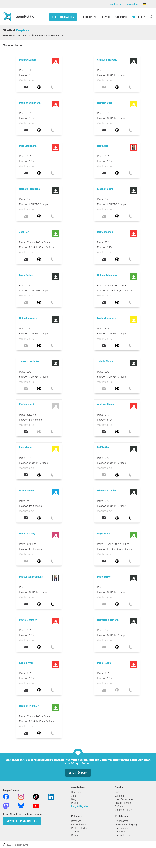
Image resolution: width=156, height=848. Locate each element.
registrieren (115, 4)
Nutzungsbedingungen (127, 824)
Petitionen (89, 17)
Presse (74, 802)
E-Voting (119, 806)
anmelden (132, 4)
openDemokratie (124, 799)
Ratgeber (76, 821)
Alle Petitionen (79, 824)
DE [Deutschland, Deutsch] (146, 4)
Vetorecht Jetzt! (123, 809)
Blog (73, 799)
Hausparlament (123, 802)
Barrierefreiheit (123, 835)
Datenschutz (121, 828)
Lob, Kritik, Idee (79, 806)
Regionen (76, 835)
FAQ (117, 792)
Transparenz (121, 821)
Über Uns (121, 17)
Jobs (73, 795)
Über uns (76, 792)
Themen (75, 831)
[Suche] (151, 16)
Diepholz (22, 30)
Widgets (119, 795)
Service (105, 17)
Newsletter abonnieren (21, 821)
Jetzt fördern (78, 772)
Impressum (121, 831)
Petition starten (63, 17)
